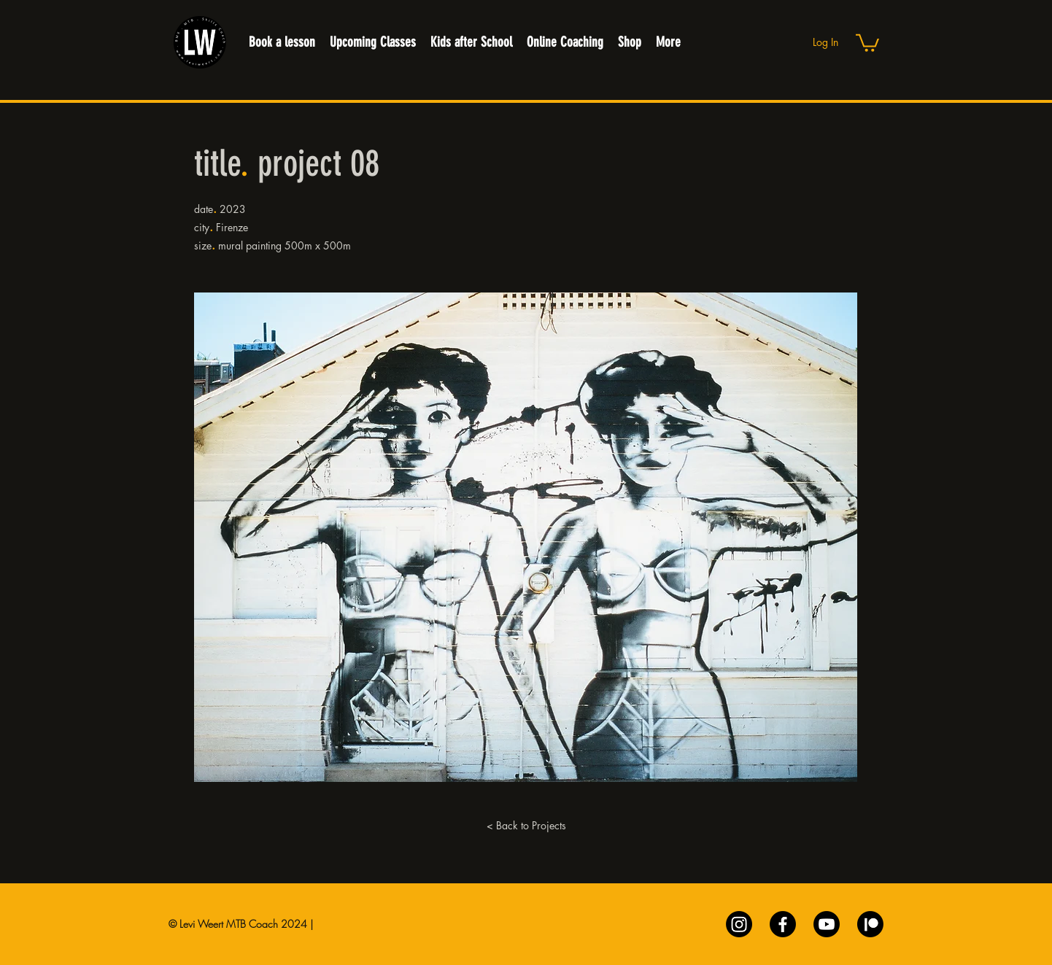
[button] (867, 42)
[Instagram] (739, 924)
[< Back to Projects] (526, 825)
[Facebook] (783, 924)
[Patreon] (870, 924)
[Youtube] (826, 924)
